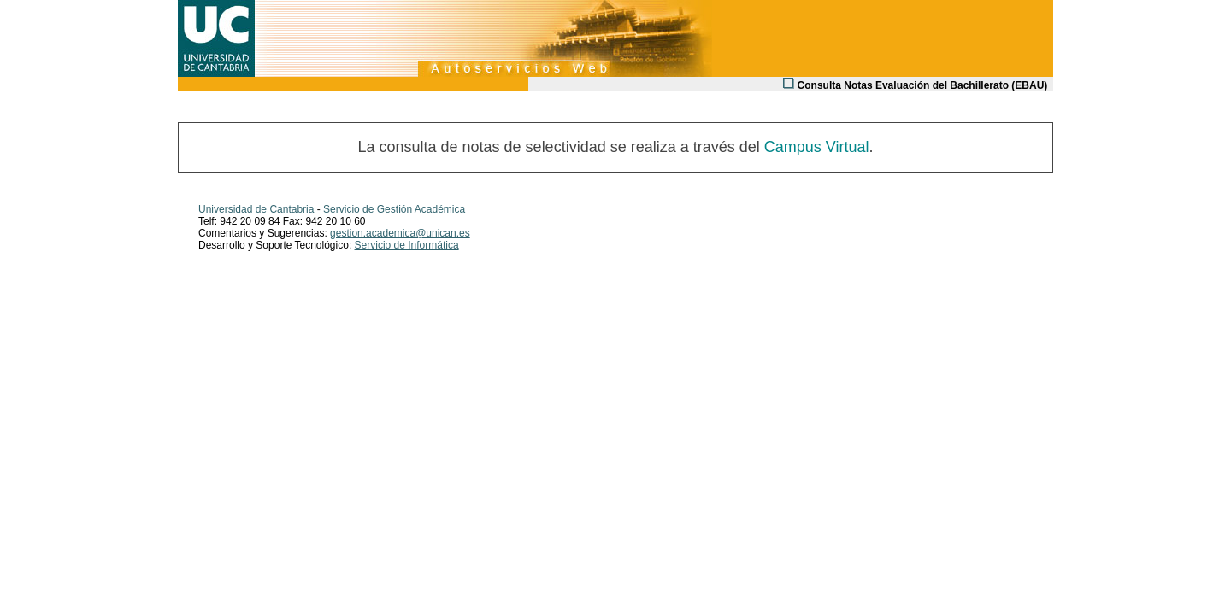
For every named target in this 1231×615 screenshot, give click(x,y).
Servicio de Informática (407, 245)
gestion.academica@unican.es (400, 233)
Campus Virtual (816, 146)
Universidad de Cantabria (256, 209)
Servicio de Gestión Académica (394, 209)
